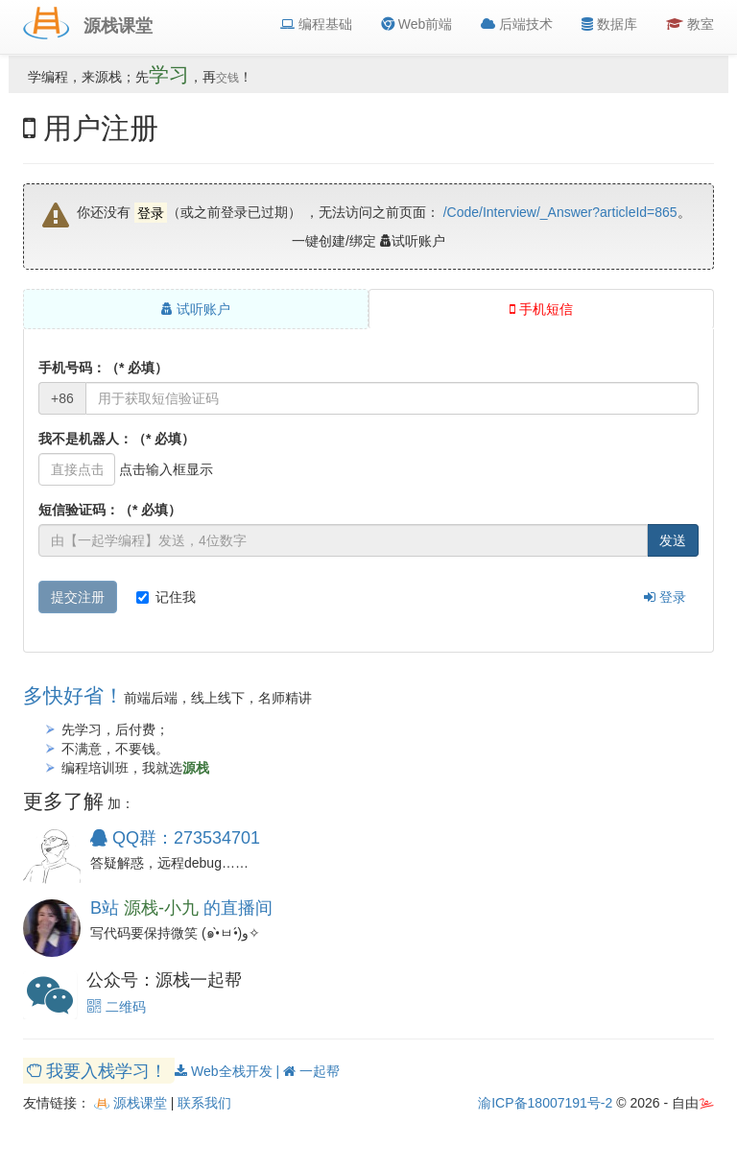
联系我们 (204, 1102)
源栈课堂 (130, 1102)
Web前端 (416, 24)
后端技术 (517, 24)
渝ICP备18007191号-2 (545, 1102)
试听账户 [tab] (195, 309)
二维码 (116, 1007)
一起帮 (311, 1071)
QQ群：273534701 (175, 838)
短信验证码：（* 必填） (109, 509)
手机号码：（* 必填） (103, 367)
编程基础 (316, 24)
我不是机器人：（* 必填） (116, 438)
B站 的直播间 (181, 908)
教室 (690, 24)
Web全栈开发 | (229, 1071)
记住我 (166, 597)
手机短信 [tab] (541, 309)
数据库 (609, 24)
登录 (665, 597)
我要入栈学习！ (99, 1070)
